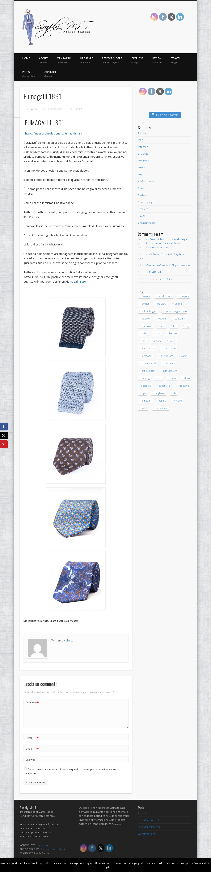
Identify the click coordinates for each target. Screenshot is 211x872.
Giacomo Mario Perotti (53, 849)
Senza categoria (147, 202)
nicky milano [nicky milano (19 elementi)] (167, 356)
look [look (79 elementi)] (143, 341)
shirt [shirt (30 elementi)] (160, 378)
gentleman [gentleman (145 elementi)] (180, 318)
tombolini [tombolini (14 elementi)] (146, 400)
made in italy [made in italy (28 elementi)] (148, 348)
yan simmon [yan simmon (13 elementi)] (162, 408)
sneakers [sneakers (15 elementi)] (146, 385)
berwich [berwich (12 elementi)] (145, 296)
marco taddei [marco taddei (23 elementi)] (169, 348)
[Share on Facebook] (4, 426)
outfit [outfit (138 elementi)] (184, 356)
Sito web (31, 759)
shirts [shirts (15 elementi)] (173, 378)
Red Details (155, 272)
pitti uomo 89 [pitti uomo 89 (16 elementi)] (170, 370)
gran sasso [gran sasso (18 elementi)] (146, 326)
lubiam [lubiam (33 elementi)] (157, 341)
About (43, 60)
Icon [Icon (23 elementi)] (175, 326)
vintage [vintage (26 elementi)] (178, 400)
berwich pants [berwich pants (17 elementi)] (165, 296)
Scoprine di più (202, 863)
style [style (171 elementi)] (143, 393)
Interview (143, 146)
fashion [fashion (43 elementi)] (178, 303)
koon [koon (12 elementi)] (158, 333)
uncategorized (146, 222)
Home (26, 58)
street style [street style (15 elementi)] (164, 385)
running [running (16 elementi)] (145, 378)
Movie (141, 167)
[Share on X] (4, 435)
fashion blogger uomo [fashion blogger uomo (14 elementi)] (176, 311)
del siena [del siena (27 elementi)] (162, 303)
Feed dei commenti (149, 826)
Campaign (143, 133)
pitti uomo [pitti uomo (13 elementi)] (169, 363)
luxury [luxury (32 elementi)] (172, 341)
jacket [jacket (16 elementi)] (144, 333)
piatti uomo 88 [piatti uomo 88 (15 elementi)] (148, 363)
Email (32, 748)
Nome (32, 737)
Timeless (137, 60)
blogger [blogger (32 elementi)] (145, 303)
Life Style (86, 60)
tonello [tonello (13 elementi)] (162, 400)
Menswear (64, 60)
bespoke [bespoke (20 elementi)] (184, 296)
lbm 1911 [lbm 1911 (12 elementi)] (174, 333)
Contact (50, 73)
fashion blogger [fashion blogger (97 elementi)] (149, 311)
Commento (32, 702)
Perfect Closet (112, 60)
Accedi (142, 813)
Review (157, 60)
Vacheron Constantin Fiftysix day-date (168, 265)
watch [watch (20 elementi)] (144, 408)
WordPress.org (146, 833)
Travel (175, 60)
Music (141, 174)
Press (28, 73)
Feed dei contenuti (148, 819)
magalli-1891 (57, 281)
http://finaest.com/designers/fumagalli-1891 (54, 133)
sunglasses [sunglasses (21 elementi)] (159, 393)
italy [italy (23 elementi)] (187, 326)
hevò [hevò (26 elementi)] (162, 326)
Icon (140, 140)
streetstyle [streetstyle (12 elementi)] (184, 385)
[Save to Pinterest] (4, 444)
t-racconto (42, 845)
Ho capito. (105, 867)
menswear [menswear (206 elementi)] (146, 356)
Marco (34, 109)
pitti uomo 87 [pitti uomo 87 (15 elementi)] (148, 370)
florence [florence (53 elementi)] (145, 318)
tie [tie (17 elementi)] (174, 393)
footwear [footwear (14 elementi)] (162, 318)
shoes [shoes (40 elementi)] (187, 378)
